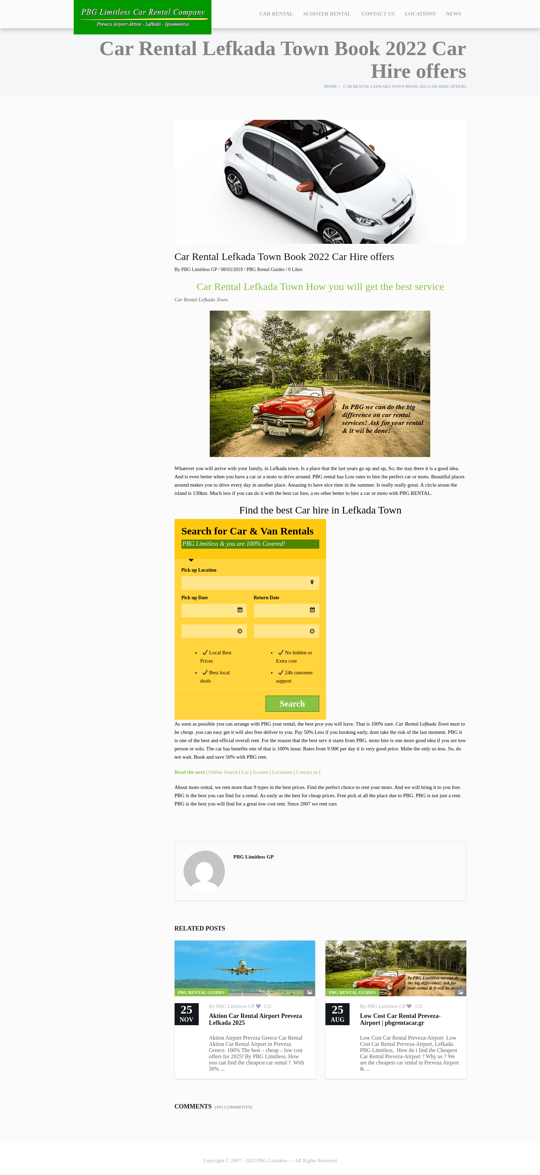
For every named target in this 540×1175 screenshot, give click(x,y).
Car (245, 772)
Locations (420, 14)
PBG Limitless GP (199, 269)
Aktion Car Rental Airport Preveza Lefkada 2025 (255, 1019)
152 (263, 1006)
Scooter (260, 772)
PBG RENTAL (415, 493)
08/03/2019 (232, 269)
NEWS (453, 14)
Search (292, 703)
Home (330, 86)
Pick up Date (194, 597)
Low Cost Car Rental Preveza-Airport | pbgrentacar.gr (400, 1019)
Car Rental (276, 14)
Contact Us (378, 14)
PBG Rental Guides (265, 269)
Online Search (223, 772)
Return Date (266, 597)
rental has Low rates (344, 476)
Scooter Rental (327, 14)
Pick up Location (199, 570)
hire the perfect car (391, 476)
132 (414, 1006)
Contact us (307, 772)
